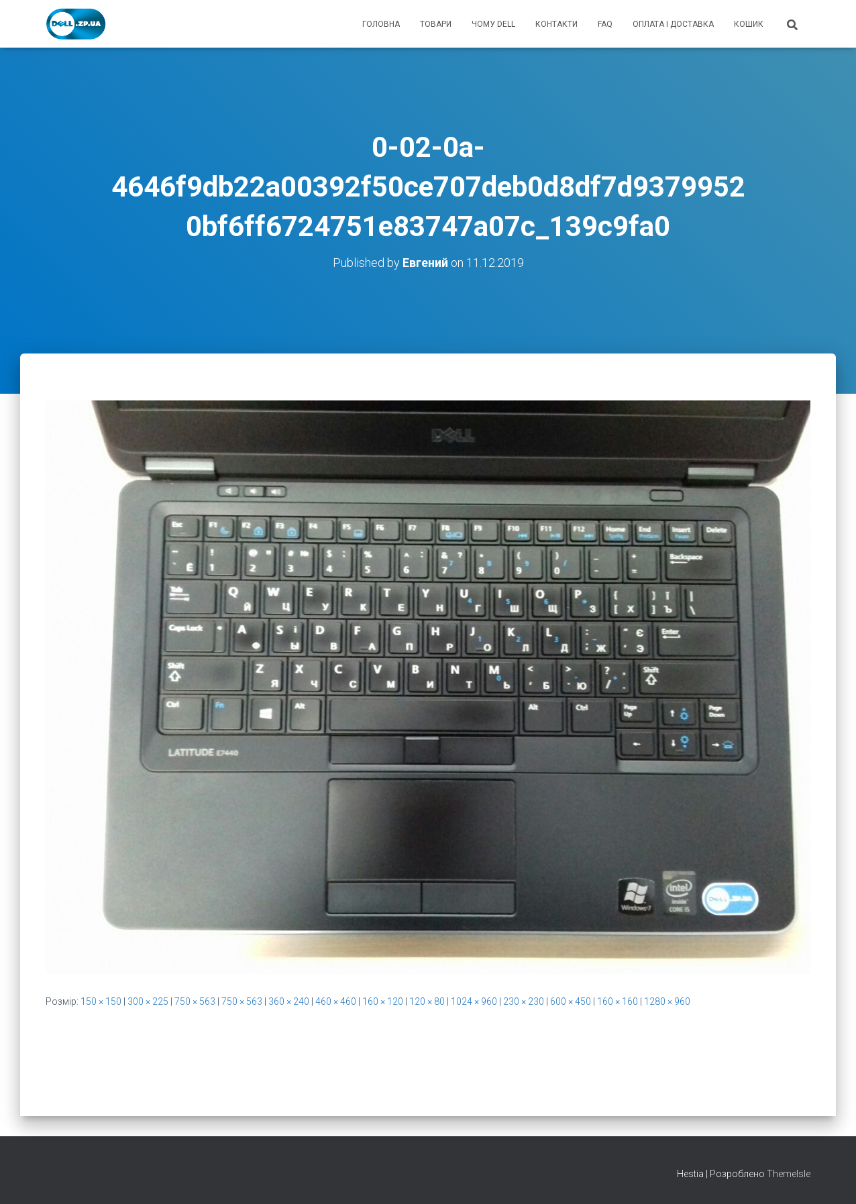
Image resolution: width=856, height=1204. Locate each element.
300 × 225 (147, 1001)
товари (435, 24)
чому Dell (493, 24)
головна (381, 24)
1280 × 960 (667, 1001)
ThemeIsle (788, 1173)
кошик (748, 24)
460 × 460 (335, 1001)
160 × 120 (382, 1001)
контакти (556, 24)
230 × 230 (523, 1001)
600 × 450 (570, 1001)
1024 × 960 (474, 1001)
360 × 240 (288, 1001)
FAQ (605, 24)
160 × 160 (617, 1001)
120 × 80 (427, 1001)
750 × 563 (194, 1001)
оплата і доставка (673, 24)
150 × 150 (101, 1001)
